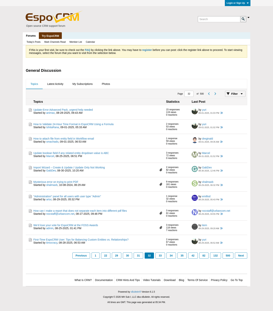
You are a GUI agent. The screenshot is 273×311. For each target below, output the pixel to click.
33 (160, 255)
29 (116, 255)
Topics (34, 83)
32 (149, 255)
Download (170, 280)
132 (215, 255)
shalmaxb (52, 184)
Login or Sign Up (238, 3)
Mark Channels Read (55, 42)
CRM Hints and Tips (128, 280)
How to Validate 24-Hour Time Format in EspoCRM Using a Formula (73, 124)
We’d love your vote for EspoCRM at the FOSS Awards (65, 225)
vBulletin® (136, 291)
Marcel (50, 156)
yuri (204, 109)
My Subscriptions (82, 83)
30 (127, 255)
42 (193, 255)
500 (228, 255)
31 (138, 255)
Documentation (104, 280)
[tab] (34, 84)
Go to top (237, 280)
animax (50, 112)
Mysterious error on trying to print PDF (55, 181)
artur (49, 199)
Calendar (90, 42)
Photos (106, 83)
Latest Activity (55, 83)
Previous (81, 255)
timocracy (51, 242)
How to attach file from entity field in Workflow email (63, 138)
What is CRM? (83, 280)
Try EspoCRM (50, 35)
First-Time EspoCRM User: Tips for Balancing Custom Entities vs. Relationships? (81, 239)
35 (182, 255)
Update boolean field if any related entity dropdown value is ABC (71, 153)
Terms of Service (197, 280)
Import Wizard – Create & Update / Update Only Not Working (69, 167)
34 (171, 255)
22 (105, 255)
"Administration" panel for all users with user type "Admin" (67, 196)
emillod (206, 196)
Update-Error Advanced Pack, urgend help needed (63, 109)
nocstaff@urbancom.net (60, 213)
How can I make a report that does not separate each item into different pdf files (80, 210)
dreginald (207, 138)
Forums (31, 35)
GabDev (51, 170)
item (204, 225)
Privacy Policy (219, 280)
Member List (75, 42)
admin (49, 228)
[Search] (219, 19)
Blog (181, 280)
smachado (52, 141)
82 (204, 255)
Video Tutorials (152, 280)
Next (241, 255)
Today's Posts (34, 42)
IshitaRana (52, 127)
